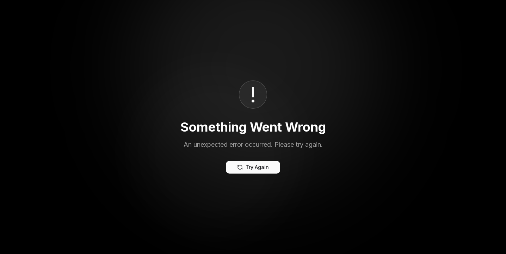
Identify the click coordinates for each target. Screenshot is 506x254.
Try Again (253, 167)
